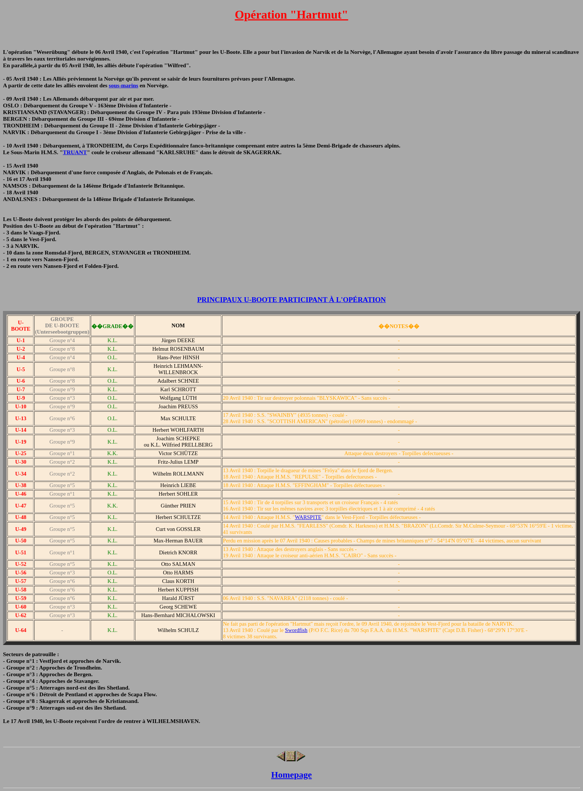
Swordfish (296, 630)
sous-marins (123, 85)
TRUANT (75, 152)
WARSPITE (308, 517)
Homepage (291, 774)
